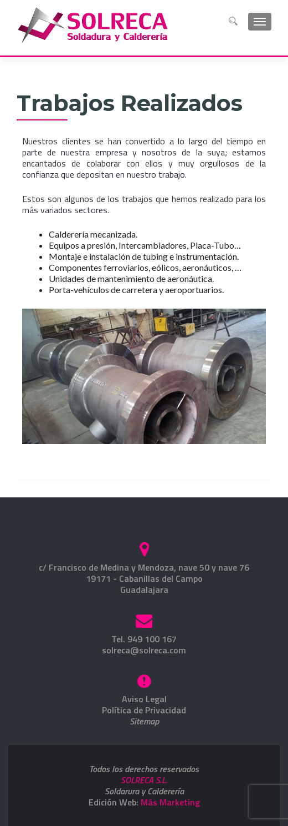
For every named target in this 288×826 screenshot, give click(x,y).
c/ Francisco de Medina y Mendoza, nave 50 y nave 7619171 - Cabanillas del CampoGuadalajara (144, 578)
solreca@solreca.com (144, 650)
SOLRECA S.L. (144, 780)
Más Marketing (170, 802)
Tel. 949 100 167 (144, 639)
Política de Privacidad (144, 710)
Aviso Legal (144, 699)
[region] (144, 376)
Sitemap (144, 721)
